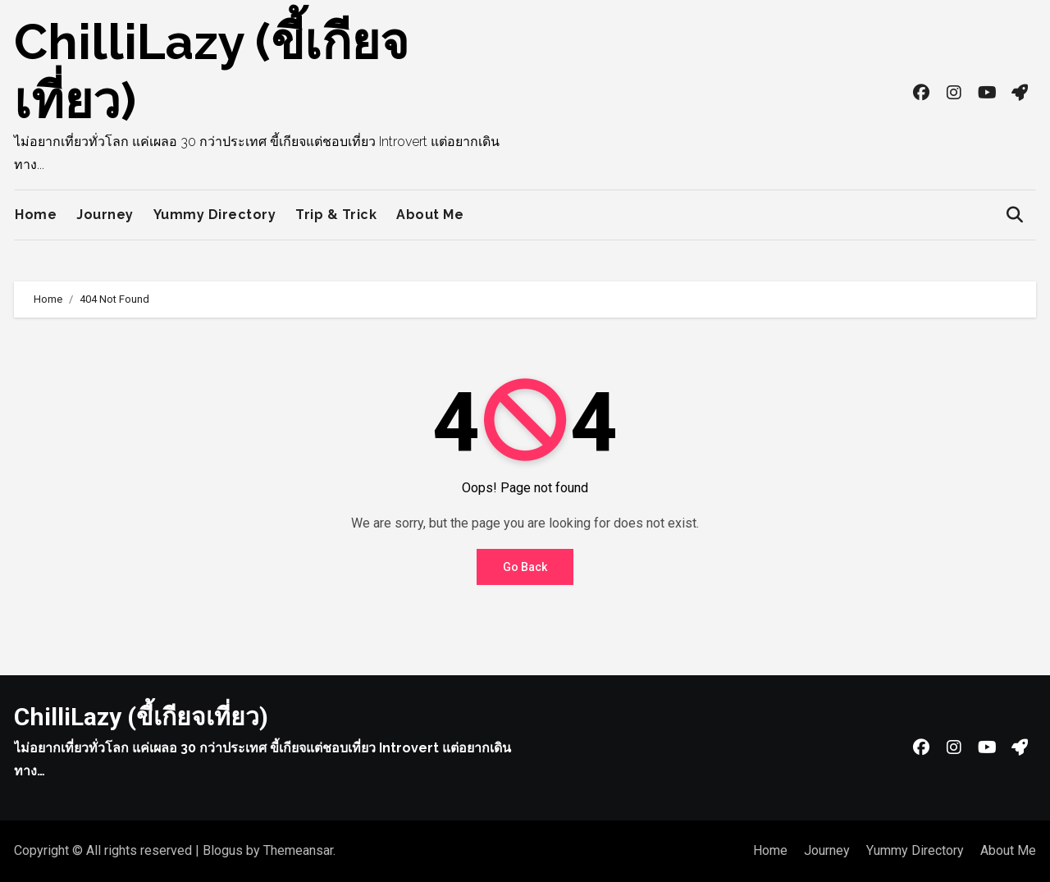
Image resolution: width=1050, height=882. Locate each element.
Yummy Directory (214, 214)
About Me (429, 214)
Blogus (223, 850)
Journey (105, 214)
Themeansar (298, 850)
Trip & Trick (336, 214)
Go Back (525, 567)
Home (36, 214)
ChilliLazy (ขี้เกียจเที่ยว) (141, 716)
